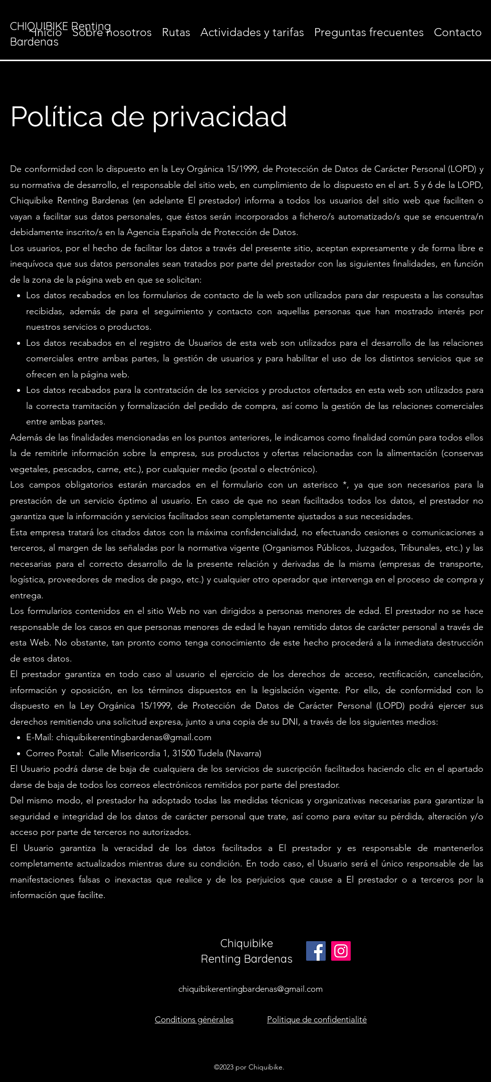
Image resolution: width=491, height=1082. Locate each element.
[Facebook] (316, 951)
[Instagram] (341, 951)
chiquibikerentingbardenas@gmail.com (133, 737)
